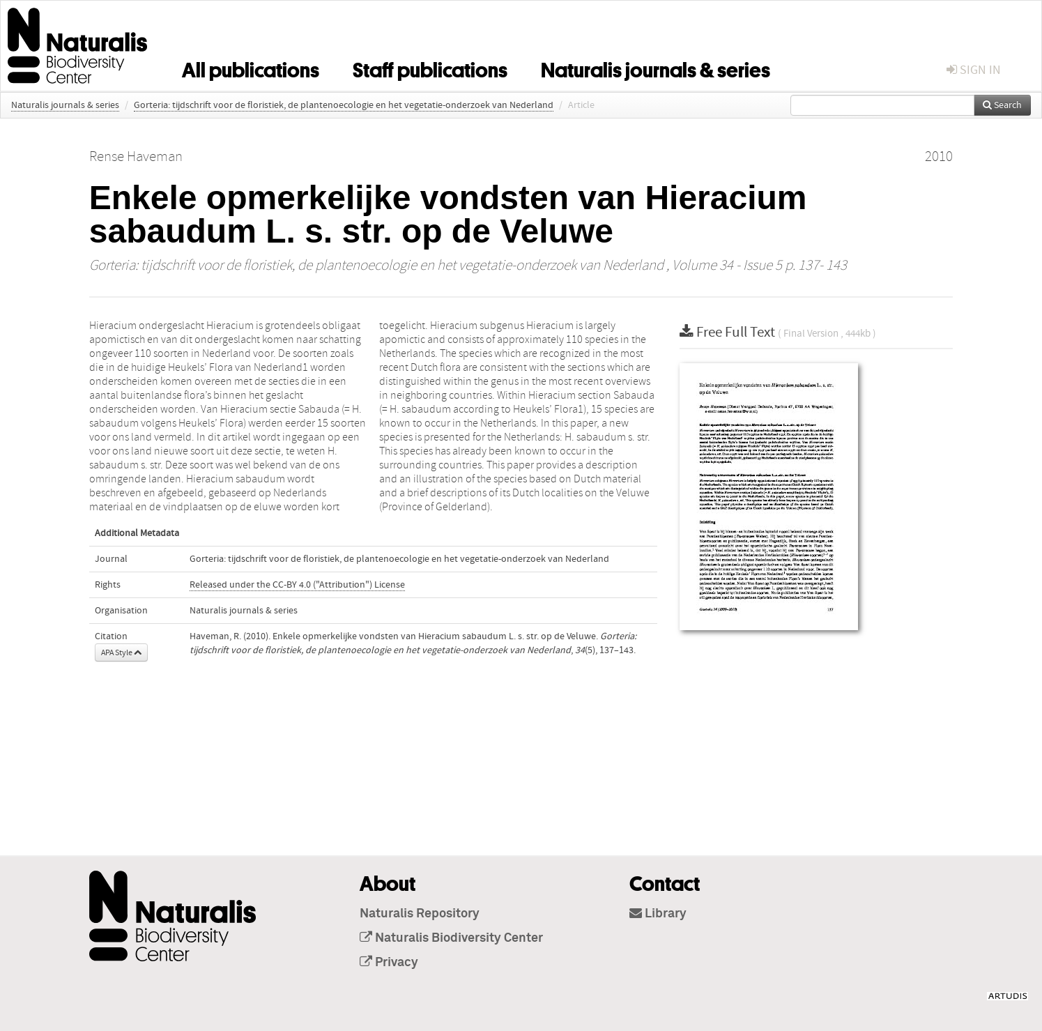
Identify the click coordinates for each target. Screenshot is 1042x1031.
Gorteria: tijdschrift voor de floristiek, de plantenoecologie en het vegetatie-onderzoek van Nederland (343, 105)
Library (658, 914)
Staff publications (430, 67)
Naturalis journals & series (655, 67)
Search (1002, 105)
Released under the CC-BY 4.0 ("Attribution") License (297, 584)
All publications (250, 67)
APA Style (121, 652)
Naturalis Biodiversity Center (451, 938)
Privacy (389, 962)
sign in (974, 70)
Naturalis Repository (420, 914)
